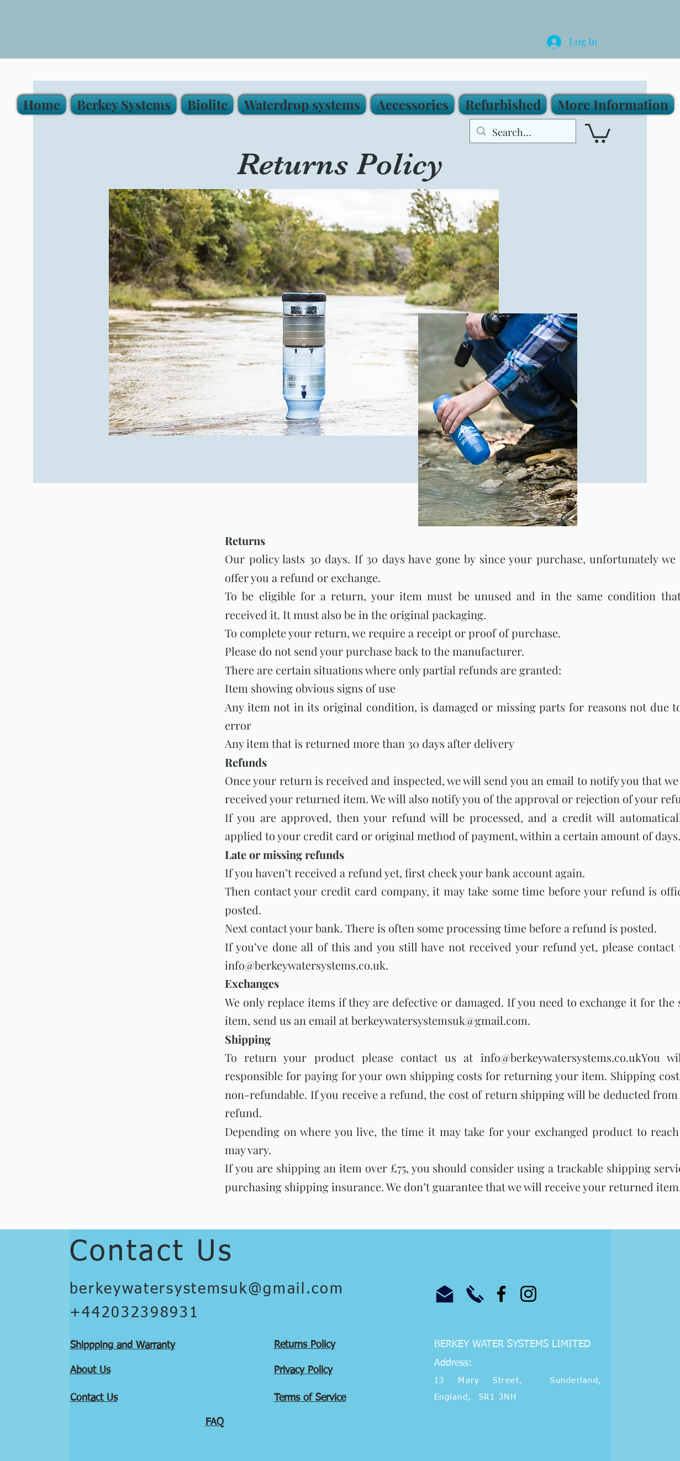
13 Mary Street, (485, 1380)
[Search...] (522, 132)
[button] (611, 104)
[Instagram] (528, 1294)
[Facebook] (501, 1294)
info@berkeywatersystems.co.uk (305, 964)
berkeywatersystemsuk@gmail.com (439, 1020)
